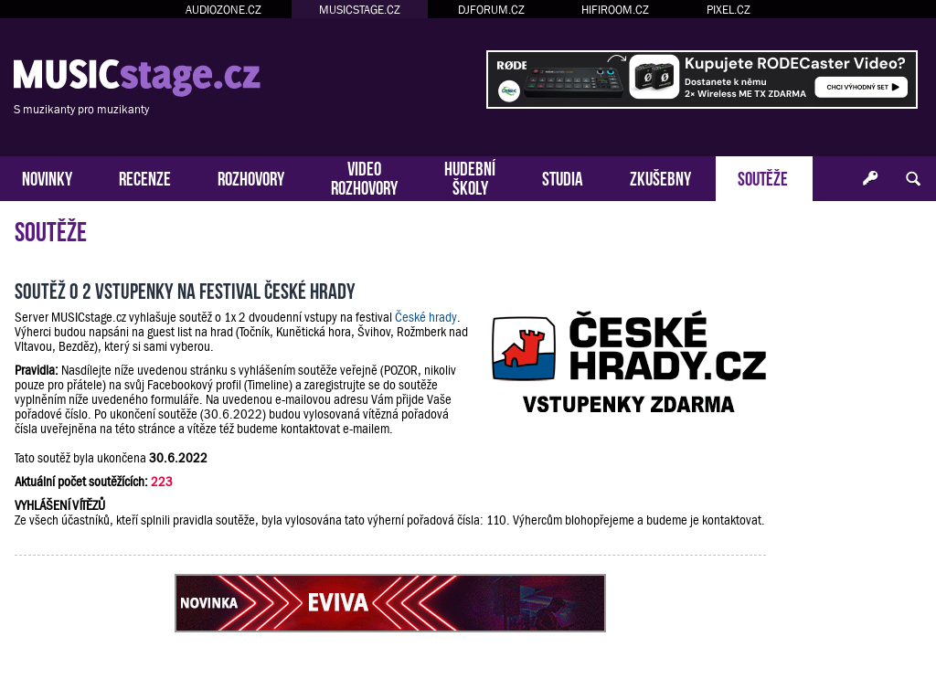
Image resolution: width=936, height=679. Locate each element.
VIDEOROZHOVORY (364, 176)
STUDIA (562, 176)
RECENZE (145, 176)
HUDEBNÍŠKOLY (469, 176)
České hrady (426, 317)
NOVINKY (47, 176)
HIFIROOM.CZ (615, 9)
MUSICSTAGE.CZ (359, 9)
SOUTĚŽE (763, 176)
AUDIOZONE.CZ (223, 9)
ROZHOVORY (251, 176)
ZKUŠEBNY (660, 176)
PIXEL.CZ (728, 9)
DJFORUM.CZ (491, 9)
